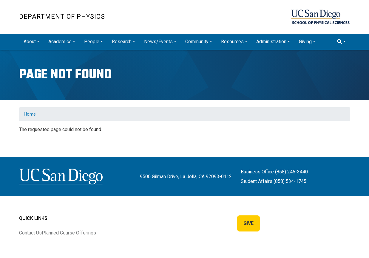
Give (248, 223)
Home (30, 114)
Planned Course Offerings (69, 233)
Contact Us (30, 233)
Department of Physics (62, 16)
